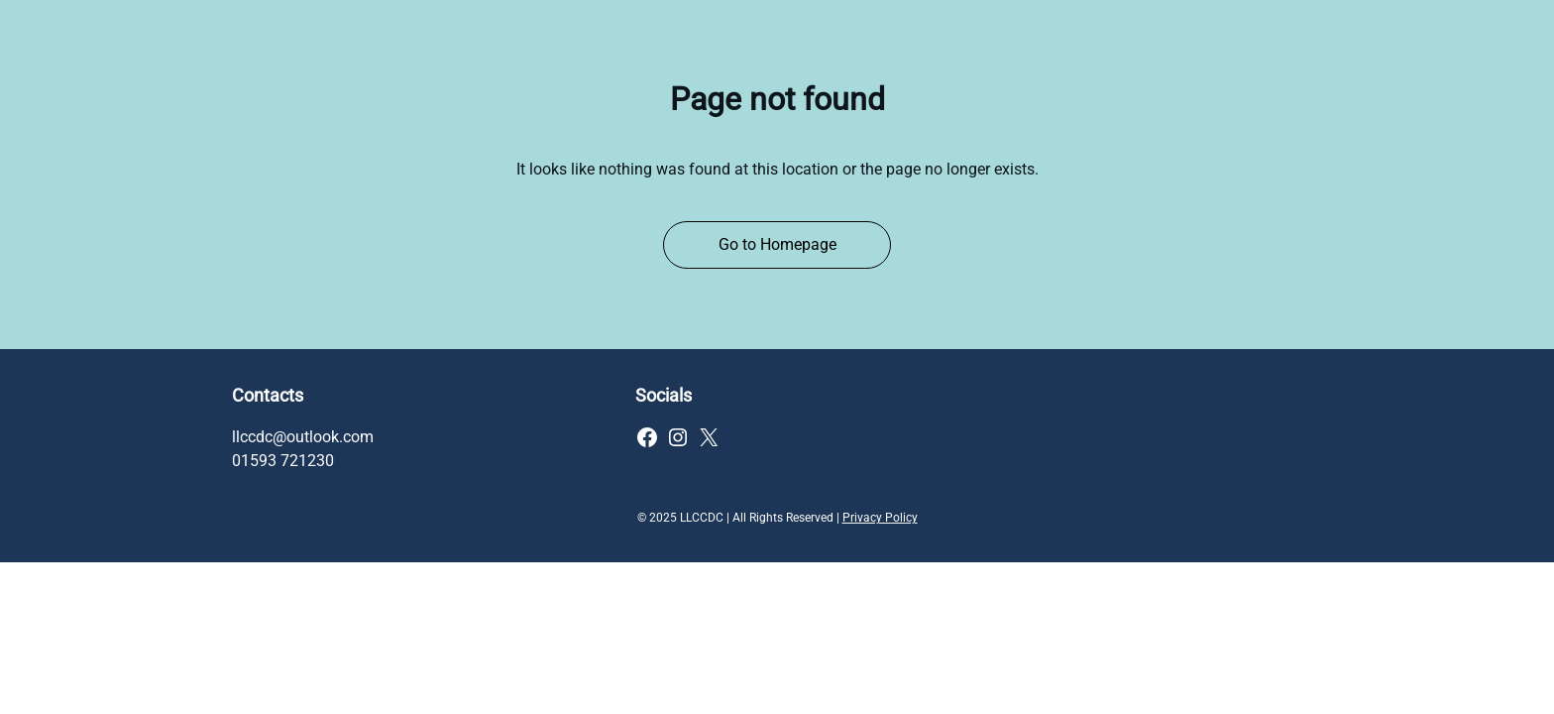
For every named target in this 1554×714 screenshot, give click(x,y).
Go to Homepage (777, 244)
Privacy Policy (880, 518)
